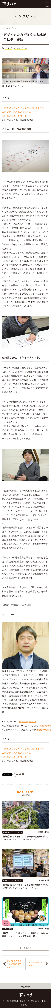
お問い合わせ (23, 1001)
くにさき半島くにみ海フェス (36, 963)
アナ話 (8, 48)
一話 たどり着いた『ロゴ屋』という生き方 (23, 108)
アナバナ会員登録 (9, 1001)
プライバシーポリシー (40, 1001)
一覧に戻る (25, 947)
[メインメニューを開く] (47, 4)
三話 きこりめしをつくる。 (15, 116)
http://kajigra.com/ (27, 721)
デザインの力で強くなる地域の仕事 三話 (14, 964)
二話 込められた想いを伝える (16, 112)
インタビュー (20, 48)
